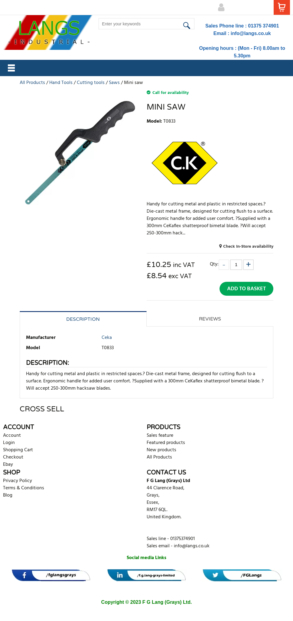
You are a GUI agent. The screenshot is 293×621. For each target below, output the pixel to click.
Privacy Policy (17, 481)
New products (161, 450)
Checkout (13, 457)
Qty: (214, 264)
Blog (7, 495)
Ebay (8, 464)
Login (9, 443)
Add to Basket (246, 289)
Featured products (166, 443)
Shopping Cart (18, 450)
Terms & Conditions (23, 488)
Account (12, 435)
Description (83, 319)
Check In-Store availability (248, 246)
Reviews (210, 319)
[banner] (51, 575)
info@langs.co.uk (251, 33)
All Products (159, 457)
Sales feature (160, 435)
